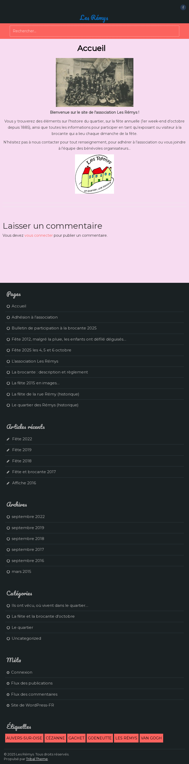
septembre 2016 (28, 560)
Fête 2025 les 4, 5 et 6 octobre (41, 350)
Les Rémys (94, 17)
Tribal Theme (37, 759)
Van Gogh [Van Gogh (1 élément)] (151, 738)
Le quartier (22, 627)
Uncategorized (26, 638)
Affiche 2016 (24, 482)
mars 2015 (21, 571)
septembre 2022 (28, 516)
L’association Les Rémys (35, 361)
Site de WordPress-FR (32, 705)
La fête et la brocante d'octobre (43, 616)
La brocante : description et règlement (50, 372)
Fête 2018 (22, 460)
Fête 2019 (22, 449)
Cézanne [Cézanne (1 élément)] (55, 738)
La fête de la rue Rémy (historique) (45, 394)
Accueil (19, 306)
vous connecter (39, 235)
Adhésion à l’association (35, 317)
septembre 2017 (28, 549)
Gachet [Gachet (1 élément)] (76, 738)
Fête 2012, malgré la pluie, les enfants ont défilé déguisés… (69, 339)
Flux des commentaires (34, 694)
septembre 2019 (28, 527)
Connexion (21, 672)
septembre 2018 (28, 538)
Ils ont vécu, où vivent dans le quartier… (50, 605)
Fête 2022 (22, 438)
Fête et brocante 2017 (34, 471)
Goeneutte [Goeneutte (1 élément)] (100, 738)
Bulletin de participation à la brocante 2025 (54, 328)
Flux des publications (31, 683)
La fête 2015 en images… (35, 382)
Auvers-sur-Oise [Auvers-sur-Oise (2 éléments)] (24, 738)
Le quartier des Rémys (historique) (45, 404)
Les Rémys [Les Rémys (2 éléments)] (126, 738)
